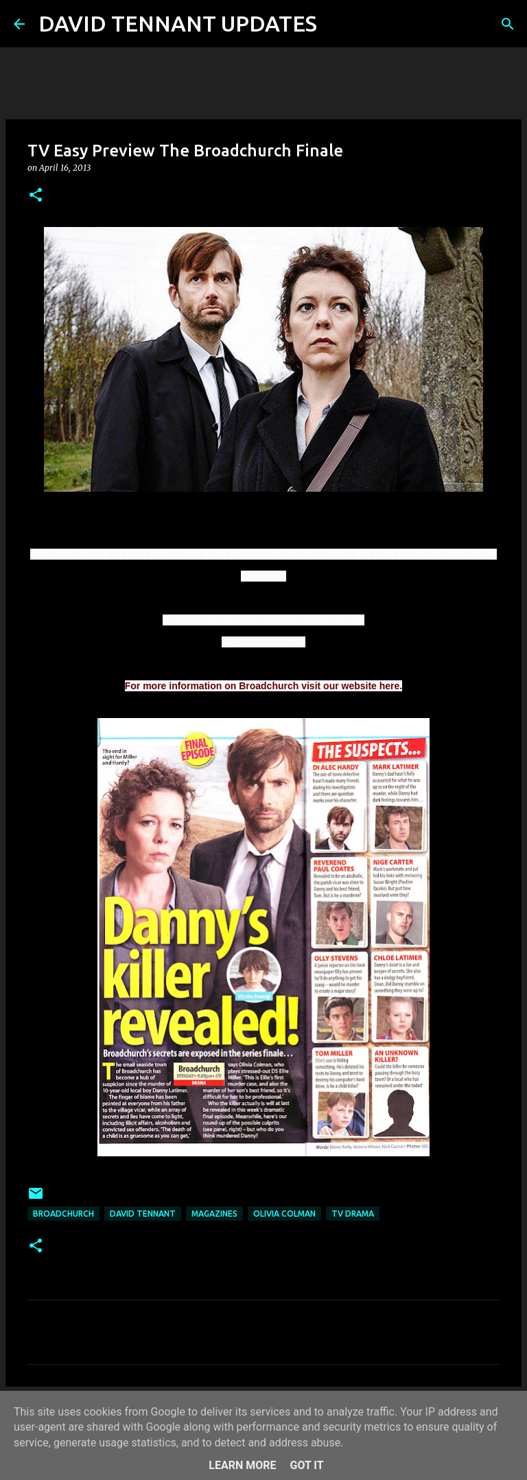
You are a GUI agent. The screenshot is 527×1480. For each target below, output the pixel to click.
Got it (306, 1465)
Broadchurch (63, 1213)
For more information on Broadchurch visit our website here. (264, 685)
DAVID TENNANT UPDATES (177, 23)
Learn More (242, 1465)
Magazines (214, 1213)
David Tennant (143, 1213)
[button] (35, 196)
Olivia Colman (284, 1213)
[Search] (336, 24)
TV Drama (352, 1213)
